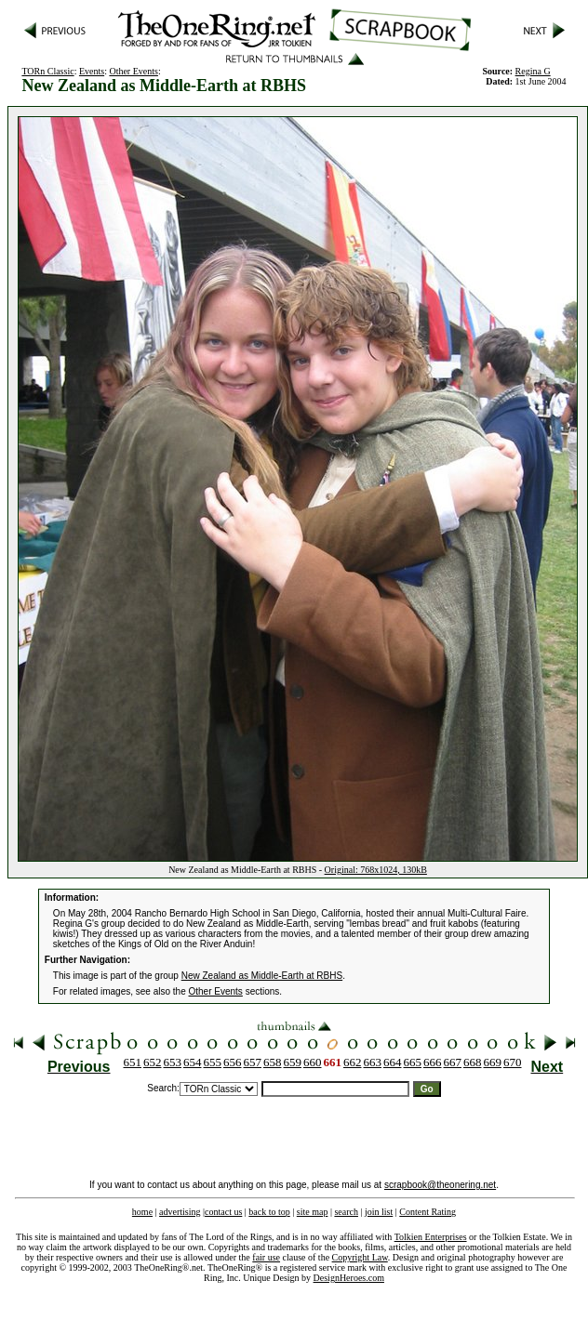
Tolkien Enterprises (430, 1237)
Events (91, 71)
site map (312, 1212)
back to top (268, 1212)
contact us (223, 1212)
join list (379, 1212)
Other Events (133, 71)
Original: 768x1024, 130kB (376, 870)
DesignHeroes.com (349, 1278)
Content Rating (427, 1212)
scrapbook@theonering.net (440, 1185)
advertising (179, 1212)
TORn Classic (47, 71)
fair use (266, 1257)
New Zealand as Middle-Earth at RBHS (261, 975)
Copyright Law (360, 1257)
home (142, 1212)
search (346, 1212)
